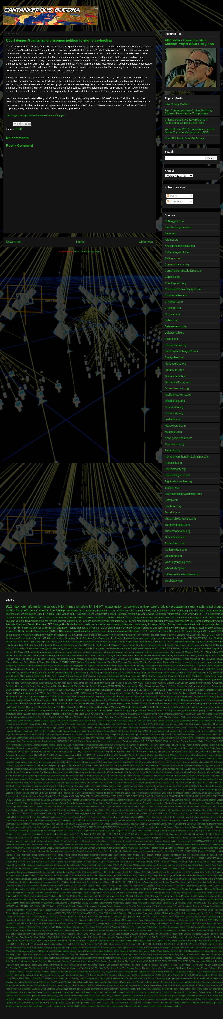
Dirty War (117, 820)
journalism (147, 620)
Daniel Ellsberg (36, 817)
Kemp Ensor (84, 879)
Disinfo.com (172, 338)
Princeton (192, 930)
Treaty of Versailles (203, 972)
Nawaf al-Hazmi (13, 910)
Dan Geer (214, 813)
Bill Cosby (179, 789)
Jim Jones (189, 868)
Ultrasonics (52, 978)
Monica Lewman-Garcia (63, 903)
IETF (184, 858)
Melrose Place (76, 896)
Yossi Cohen (11, 989)
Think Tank (187, 752)
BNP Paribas (208, 783)
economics (101, 613)
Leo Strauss (38, 738)
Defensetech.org (174, 332)
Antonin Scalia (47, 779)
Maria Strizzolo (103, 893)
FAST (93, 834)
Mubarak (158, 903)
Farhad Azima (170, 834)
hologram (163, 996)
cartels (56, 652)
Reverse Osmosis (107, 937)
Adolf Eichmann (132, 769)
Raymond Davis (21, 662)
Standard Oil (90, 958)
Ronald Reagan (193, 631)
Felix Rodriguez (171, 724)
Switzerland (11, 707)
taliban (178, 645)
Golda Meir (213, 848)
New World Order (122, 910)
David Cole (119, 817)
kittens (44, 999)
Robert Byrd (62, 941)
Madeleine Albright (180, 889)
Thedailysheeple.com (177, 524)
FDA (129, 689)
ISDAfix (216, 858)
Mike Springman (102, 899)
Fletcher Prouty (13, 658)
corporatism (204, 679)
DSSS (195, 813)
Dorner (40, 824)
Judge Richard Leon (176, 875)
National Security (179, 696)
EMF (192, 641)
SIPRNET (103, 748)
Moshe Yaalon (124, 903)
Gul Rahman (217, 728)
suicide (170, 645)
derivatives (91, 758)
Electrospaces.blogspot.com (181, 351)
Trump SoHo (21, 755)
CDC (97, 796)
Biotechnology (211, 789)
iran (113, 610)
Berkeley (90, 789)
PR (40, 923)
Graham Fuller (204, 728)
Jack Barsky (146, 865)
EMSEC (71, 689)
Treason (190, 972)
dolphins (165, 992)
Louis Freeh (62, 738)
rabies (98, 1003)
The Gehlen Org (150, 752)
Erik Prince (212, 831)
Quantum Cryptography (138, 745)
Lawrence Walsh (52, 886)
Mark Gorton (116, 893)
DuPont (190, 824)
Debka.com (171, 320)
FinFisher (183, 689)
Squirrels (80, 958)
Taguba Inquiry (198, 961)
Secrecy (176, 648)
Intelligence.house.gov (178, 394)
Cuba (37, 631)
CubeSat (113, 813)
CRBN (118, 686)
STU (200, 944)
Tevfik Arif (87, 752)
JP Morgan (99, 648)
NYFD (59, 906)
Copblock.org (172, 276)
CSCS (203, 796)
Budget (211, 793)
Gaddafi (48, 844)
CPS (171, 796)
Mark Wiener (138, 893)
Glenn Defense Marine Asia (119, 848)
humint (23, 682)
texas (75, 713)
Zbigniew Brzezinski (197, 755)
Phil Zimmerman (139, 927)
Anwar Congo (86, 779)
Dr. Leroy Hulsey (153, 824)
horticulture (192, 996)
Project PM (70, 934)
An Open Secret (111, 776)
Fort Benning (172, 838)
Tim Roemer (18, 972)
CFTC (119, 796)
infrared (208, 758)
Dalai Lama (204, 813)
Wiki (61, 617)
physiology (53, 1003)
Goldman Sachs (85, 613)
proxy (92, 762)
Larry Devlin (190, 882)
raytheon (27, 713)
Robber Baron (12, 941)
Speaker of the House (29, 958)
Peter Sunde (90, 927)
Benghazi (65, 789)
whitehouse (175, 652)
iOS (209, 996)
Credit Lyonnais (64, 813)
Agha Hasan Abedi (207, 769)
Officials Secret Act (20, 917)
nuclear (24, 762)
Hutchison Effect (161, 858)
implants (20, 999)
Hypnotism (173, 858)
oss (91, 682)
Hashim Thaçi (77, 855)
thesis (99, 1006)
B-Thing (186, 783)
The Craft (199, 965)
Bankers (112, 786)
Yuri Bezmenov (25, 989)
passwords (27, 1003)
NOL (17, 906)
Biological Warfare (72, 686)
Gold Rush (203, 848)
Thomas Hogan (194, 968)
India (31, 645)
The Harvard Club (37, 968)
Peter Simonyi (78, 927)
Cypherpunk (97, 669)
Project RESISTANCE (85, 934)
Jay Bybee (137, 693)
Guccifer (119, 851)
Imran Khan (68, 862)
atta (144, 679)
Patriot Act (162, 676)
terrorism (82, 606)
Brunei (204, 793)
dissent (100, 758)
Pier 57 (9, 930)
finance (70, 606)
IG (188, 858)
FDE (104, 834)
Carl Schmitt (141, 800)
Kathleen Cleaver (63, 879)
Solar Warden (168, 954)
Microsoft (79, 899)
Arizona (157, 779)
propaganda (179, 606)
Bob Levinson (51, 793)
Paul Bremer (97, 700)
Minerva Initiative (148, 899)
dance (70, 652)
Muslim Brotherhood (36, 676)
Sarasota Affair (136, 948)
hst (66, 665)
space (219, 627)
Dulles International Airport (17, 827)
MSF (151, 889)
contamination (57, 992)
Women (99, 985)
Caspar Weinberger (42, 803)
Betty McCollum (137, 789)
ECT (82, 827)
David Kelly (129, 817)
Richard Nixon (13, 703)
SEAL (41, 679)
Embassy (132, 724)
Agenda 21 (181, 769)
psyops (93, 627)
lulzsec (111, 631)
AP (116, 765)
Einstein (168, 669)
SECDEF (95, 748)
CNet (153, 796)
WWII (77, 631)
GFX (215, 841)
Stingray (116, 645)
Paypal (210, 923)
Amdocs (69, 776)
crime (192, 627)
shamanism (195, 1003)
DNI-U (176, 813)
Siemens (198, 951)
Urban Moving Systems (84, 707)
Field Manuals (195, 724)
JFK (124, 620)
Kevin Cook (150, 879)
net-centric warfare (160, 999)
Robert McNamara (117, 941)
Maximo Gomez (41, 896)
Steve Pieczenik (190, 958)
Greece (56, 693)
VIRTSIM (133, 978)
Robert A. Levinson (25, 748)
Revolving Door (122, 937)
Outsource (183, 920)
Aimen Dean (19, 772)
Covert (99, 721)
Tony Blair (113, 662)
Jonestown (76, 875)
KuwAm (183, 734)
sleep (208, 1003)
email (64, 710)
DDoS (155, 813)
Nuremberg (50, 913)
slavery (140, 665)
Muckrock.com (173, 431)
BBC (220, 652)
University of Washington (99, 978)
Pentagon (195, 617)
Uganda (66, 755)
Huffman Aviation (127, 858)
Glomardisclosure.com (178, 382)
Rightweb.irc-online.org (178, 481)
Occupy (92, 676)
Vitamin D (59, 982)
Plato (62, 930)
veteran (152, 1006)
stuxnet (10, 631)
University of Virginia (79, 978)
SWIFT (211, 944)
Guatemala (66, 693)
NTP (44, 906)
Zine (58, 989)
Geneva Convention (14, 848)
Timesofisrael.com (175, 537)
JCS (71, 658)
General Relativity (166, 844)
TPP (175, 961)
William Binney (167, 624)
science (44, 610)
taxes (107, 682)
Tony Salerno (117, 972)
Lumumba (34, 696)
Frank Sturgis (50, 728)
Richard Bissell (136, 937)
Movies (120, 696)
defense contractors (28, 710)
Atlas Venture (25, 783)
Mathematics (213, 893)
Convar (189, 810)
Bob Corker (39, 793)
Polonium (67, 745)
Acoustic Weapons (14, 769)
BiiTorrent (69, 717)
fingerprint (83, 996)
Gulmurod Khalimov (151, 851)
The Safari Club (87, 968)
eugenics (97, 652)
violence (194, 762)
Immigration (62, 658)
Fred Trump (40, 841)
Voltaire (80, 982)
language (52, 999)
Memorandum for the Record (96, 896)
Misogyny (161, 899)
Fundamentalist (184, 841)
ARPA (132, 765)
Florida (152, 631)
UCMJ (134, 975)
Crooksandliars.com (176, 295)
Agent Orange (192, 769)
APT (110, 714)
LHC (204, 672)
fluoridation (81, 710)
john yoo (15, 620)
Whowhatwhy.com (175, 568)
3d (126, 682)
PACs (191, 920)
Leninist (103, 886)
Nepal (41, 910)
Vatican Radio (199, 978)
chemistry (31, 758)
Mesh (178, 896)
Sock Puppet (122, 954)
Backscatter (26, 786)
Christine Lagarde (48, 721)
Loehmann (180, 886)
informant (201, 758)
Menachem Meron (117, 896)
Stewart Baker (203, 958)
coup (103, 631)
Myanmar (182, 903)
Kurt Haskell (99, 882)
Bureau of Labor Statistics (17, 796)
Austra (113, 783)
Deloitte (202, 721)
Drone (25, 648)
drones (218, 606)
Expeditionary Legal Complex (45, 834)
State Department (101, 638)
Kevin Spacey (175, 879)
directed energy (204, 627)
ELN (86, 827)
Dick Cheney (84, 620)
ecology (189, 992)
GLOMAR (10, 844)
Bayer (196, 786)
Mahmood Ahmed (196, 889)
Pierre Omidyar (19, 930)
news (69, 682)
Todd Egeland (70, 972)
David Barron (108, 817)
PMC (54, 700)
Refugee (43, 937)
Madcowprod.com (175, 425)
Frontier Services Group (158, 841)
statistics (57, 713)
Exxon (71, 834)
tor (99, 627)
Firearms (200, 669)
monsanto (100, 624)
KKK (148, 734)
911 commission (180, 617)
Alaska (117, 772)
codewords (22, 992)
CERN (111, 686)
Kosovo (214, 693)
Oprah (208, 741)
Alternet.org (171, 239)
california (172, 679)
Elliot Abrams (121, 724)
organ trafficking (35, 762)
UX (56, 755)
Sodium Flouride (135, 954)
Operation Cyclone (183, 917)
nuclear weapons (147, 710)
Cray (54, 813)
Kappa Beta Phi (39, 879)
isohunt (38, 999)
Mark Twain (127, 893)
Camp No (83, 800)
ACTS (84, 765)
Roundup (54, 944)
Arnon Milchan (179, 779)
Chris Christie (36, 807)
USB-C (9, 978)
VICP (126, 978)
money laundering (78, 627)
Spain (16, 958)
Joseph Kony (103, 734)
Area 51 (9, 717)
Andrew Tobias (180, 776)
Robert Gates (74, 941)
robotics (53, 620)
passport (17, 1003)
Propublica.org (173, 462)
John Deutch (109, 872)
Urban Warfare (116, 978)
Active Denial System (32, 769)
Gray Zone (77, 851)
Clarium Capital (139, 807)
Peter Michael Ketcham (61, 927)
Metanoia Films (188, 896)
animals (22, 758)
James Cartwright (183, 865)
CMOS (141, 796)
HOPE (76, 693)
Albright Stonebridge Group (133, 772)
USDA (15, 978)
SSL (76, 703)
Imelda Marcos (47, 862)
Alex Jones (207, 665)
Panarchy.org (172, 450)
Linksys (150, 886)
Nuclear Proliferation (35, 913)
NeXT (23, 910)
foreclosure (117, 996)
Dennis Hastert (13, 689)
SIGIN (144, 944)
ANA (105, 714)
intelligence (103, 610)
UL (41, 755)
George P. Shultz (31, 848)
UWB (37, 978)
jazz (214, 758)
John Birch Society (56, 872)
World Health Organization (125, 985)
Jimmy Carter (211, 868)
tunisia (184, 762)
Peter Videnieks (113, 927)
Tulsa (66, 975)
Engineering (110, 831)
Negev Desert (32, 910)
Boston (58, 669)
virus (201, 762)
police (33, 610)
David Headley (180, 721)
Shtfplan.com (172, 487)
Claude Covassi (154, 807)
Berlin (51, 717)
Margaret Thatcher (104, 738)
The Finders (137, 752)
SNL (150, 944)
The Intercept (164, 752)
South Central (199, 954)
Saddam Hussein (86, 703)
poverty (68, 1003)
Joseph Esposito (114, 875)
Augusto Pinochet (34, 669)
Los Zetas (20, 889)
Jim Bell (180, 868)
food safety (106, 996)
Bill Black (159, 789)
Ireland (127, 693)
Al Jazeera (55, 772)
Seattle (15, 951)
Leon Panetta (112, 648)
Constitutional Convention (136, 810)
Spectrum (58, 958)
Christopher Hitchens (90, 807)
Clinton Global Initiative (171, 807)
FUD (139, 689)
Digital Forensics (143, 627)
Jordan (79, 734)
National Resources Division (197, 906)
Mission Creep (172, 899)
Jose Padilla (87, 875)
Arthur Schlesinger (194, 779)
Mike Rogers (211, 738)
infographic (78, 665)
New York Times (20, 641)
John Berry (43, 872)
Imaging (37, 862)
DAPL (107, 669)
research (122, 1003)
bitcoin (207, 707)
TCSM (164, 961)
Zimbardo (51, 989)
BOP (217, 783)
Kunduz (90, 882)
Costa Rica (33, 813)
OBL (143, 741)
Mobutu (183, 899)
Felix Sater (184, 724)
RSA (85, 645)
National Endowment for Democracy (152, 696)
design (150, 992)
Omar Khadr (82, 917)
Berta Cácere (123, 789)
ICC (34, 731)
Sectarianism (25, 951)
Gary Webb (40, 693)
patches (46, 762)
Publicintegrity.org (175, 469)
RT (169, 934)
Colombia (86, 669)
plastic (61, 1003)
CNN (72, 669)
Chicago (111, 655)
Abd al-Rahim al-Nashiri (181, 765)
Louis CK (30, 889)
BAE (74, 634)
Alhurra (9, 776)
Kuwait (191, 734)
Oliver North (30, 700)
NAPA (189, 903)
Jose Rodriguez (134, 658)
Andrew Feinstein (165, 776)
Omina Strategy (95, 917)
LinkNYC (142, 886)
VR (95, 755)
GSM (35, 844)
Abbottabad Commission (159, 765)
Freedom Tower (116, 841)
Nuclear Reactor (74, 676)
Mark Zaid (149, 893)
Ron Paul (16, 944)
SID (139, 944)
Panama (152, 676)
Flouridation (106, 838)
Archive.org (129, 779)
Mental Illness (64, 696)
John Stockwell (180, 693)
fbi (90, 606)
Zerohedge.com (174, 580)
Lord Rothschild (200, 886)
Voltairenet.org (173, 555)
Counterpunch (45, 813)
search (167, 1003)
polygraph (85, 762)
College (32, 810)
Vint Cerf (51, 982)
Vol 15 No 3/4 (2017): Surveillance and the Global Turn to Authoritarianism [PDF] (189, 131)
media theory (69, 999)
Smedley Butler (202, 748)
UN (156, 975)
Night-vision (191, 910)
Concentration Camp (115, 810)
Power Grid (104, 930)
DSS (149, 721)
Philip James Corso (176, 927)
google (136, 617)
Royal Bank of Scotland (68, 944)
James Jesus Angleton (122, 672)
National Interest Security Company (129, 906)
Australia (10, 624)
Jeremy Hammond (140, 868)
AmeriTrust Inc (79, 776)
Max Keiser (29, 896)
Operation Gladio (73, 638)
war (143, 613)
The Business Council (168, 965)
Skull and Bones (162, 703)
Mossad (68, 631)
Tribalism (10, 975)
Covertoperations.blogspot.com (183, 289)
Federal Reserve (117, 613)
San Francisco (61, 679)
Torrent (134, 972)
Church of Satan (168, 686)
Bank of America (29, 717)
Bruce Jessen (152, 717)
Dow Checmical (93, 824)
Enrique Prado (130, 831)
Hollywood (103, 634)
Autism (119, 783)
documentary (13, 613)
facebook (56, 665)
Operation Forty (200, 917)
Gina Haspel (101, 848)
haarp (153, 638)
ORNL (95, 913)
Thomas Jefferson (209, 968)
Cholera (26, 807)
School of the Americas (161, 948)
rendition (158, 620)
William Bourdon (27, 985)
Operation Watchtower (37, 920)
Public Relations (154, 700)
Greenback (87, 851)
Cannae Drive (94, 800)
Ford (114, 838)
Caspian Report (59, 803)
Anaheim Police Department (130, 776)
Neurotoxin (98, 910)
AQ (26, 610)
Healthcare (95, 855)
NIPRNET (10, 906)
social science (20, 1006)
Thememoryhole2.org (177, 531)
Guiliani (67, 648)
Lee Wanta (82, 886)
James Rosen (25, 868)
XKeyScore (161, 707)
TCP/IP (158, 961)
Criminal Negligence (80, 813)
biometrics (86, 631)
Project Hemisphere (38, 934)
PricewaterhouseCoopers (148, 930)
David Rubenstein (142, 817)
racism (131, 652)
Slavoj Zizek (95, 954)
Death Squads (185, 817)
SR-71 (176, 944)
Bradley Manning (98, 686)
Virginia (100, 755)
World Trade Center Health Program (154, 985)
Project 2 (212, 930)
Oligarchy (43, 917)
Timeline (44, 972)
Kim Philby (175, 734)
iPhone (181, 758)
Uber (60, 755)
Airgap (47, 772)
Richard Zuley (207, 937)
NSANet (37, 906)
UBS (120, 679)
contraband (69, 992)
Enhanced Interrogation (40, 648)
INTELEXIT (41, 731)
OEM (64, 913)
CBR (88, 796)
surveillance (131, 606)
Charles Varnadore (173, 803)
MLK (74, 738)
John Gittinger (135, 872)
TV (190, 961)
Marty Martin (187, 893)
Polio (96, 930)
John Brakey (71, 872)
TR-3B (181, 961)
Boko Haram (63, 793)
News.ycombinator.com (178, 438)
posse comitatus (215, 710)
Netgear (48, 910)
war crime (134, 624)
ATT (203, 652)
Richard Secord (193, 937)
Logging (189, 886)
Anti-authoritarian (13, 779)
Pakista (45, 923)
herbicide (140, 758)
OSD (106, 913)
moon (125, 999)
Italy (36, 645)
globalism (132, 758)
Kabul (17, 879)
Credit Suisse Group (124, 721)
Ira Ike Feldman (71, 865)
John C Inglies (83, 872)
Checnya (200, 803)
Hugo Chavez (117, 693)
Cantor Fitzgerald (108, 800)
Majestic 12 (210, 889)
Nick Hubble (157, 910)
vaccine (120, 682)
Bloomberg (49, 669)
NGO (60, 741)
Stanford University (112, 958)
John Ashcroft (31, 872)
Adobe (121, 769)
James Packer (12, 868)
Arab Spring (218, 714)
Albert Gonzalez (165, 714)
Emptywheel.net (174, 357)
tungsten (119, 1006)
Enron (140, 831)
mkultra (25, 620)
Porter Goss (185, 676)
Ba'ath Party (14, 786)
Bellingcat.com (173, 258)
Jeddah (104, 868)
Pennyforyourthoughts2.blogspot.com (187, 456)
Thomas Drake (131, 638)
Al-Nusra (84, 772)
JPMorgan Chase (109, 731)
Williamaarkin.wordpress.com (182, 574)
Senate (91, 645)
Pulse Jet (111, 934)
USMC (27, 652)
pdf (46, 620)
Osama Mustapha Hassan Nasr (129, 920)
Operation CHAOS (149, 917)
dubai (172, 992)
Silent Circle (32, 954)
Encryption (141, 724)
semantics (174, 1003)
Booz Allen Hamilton (95, 655)
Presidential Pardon (127, 930)
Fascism (93, 634)
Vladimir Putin (70, 982)
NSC (70, 741)
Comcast (75, 810)
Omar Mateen (44, 700)
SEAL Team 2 (115, 944)
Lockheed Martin (214, 624)
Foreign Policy (123, 838)
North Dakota (134, 741)
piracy (170, 634)
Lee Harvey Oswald (68, 886)
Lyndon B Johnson (61, 889)
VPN (145, 978)
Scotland (189, 948)
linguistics (10, 762)
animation (36, 652)
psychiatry (99, 682)
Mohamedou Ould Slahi (16, 741)
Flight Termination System (89, 838)
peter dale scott (158, 645)
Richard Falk (149, 937)
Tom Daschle (82, 972)
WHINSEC (108, 755)
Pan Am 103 (72, 923)
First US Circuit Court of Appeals (54, 838)
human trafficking (178, 610)
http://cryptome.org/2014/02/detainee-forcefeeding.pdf (35, 115)
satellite (149, 652)
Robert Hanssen (87, 941)
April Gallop (207, 714)
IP (48, 731)
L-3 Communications (203, 734)
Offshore (34, 917)
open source (163, 710)
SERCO (156, 648)
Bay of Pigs (43, 717)
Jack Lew (157, 865)
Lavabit (9, 738)
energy (71, 710)
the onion (163, 762)
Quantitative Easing (96, 745)
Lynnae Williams (91, 889)
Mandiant (57, 893)
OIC (74, 913)
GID (208, 669)
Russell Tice (54, 703)
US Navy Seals (65, 707)
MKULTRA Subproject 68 (127, 889)
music (144, 617)
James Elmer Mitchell (99, 672)
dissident (157, 992)
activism (72, 989)
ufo (160, 665)
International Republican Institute (38, 865)
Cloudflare (73, 721)
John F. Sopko (121, 872)
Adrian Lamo (161, 769)
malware (119, 631)
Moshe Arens (112, 903)
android (9, 758)
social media (139, 641)
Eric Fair (190, 831)
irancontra (181, 624)
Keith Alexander (202, 693)
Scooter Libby (178, 948)
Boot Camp (82, 793)
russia (205, 617)
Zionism (64, 989)
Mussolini (167, 903)
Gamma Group (63, 728)
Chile (141, 686)
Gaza (49, 693)
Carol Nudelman (209, 800)
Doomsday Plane (28, 824)
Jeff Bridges (113, 868)
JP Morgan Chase (83, 658)
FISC (154, 724)
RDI (156, 934)
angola (16, 758)
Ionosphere (75, 731)
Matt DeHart (18, 896)
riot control (132, 1003)
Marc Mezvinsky (74, 893)
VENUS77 (79, 755)
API (119, 765)
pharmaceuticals (190, 710)
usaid (81, 713)
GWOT (41, 844)
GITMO (19, 129)
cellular (96, 631)
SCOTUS (64, 662)
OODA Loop (167, 741)
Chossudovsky (152, 686)
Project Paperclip (79, 745)
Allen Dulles (212, 652)
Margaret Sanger (89, 893)
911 (9, 606)
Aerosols (171, 769)
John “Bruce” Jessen (115, 658)
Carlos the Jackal (154, 800)
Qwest (151, 934)
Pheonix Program (32, 745)
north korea (78, 682)
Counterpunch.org (175, 283)
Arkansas (17, 717)
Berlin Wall (59, 717)
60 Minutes (187, 652)
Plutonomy (69, 930)
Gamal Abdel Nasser (62, 844)
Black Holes (99, 717)
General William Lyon (202, 844)
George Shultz (45, 848)
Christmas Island (72, 807)
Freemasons (209, 689)
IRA (206, 858)
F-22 (77, 834)
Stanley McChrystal (130, 958)
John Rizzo (98, 658)
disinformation (88, 641)
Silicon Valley (44, 954)
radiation (128, 665)
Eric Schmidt (200, 831)
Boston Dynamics (95, 793)
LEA (26, 696)
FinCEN (211, 834)
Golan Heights (191, 848)
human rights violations (167, 758)
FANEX (87, 834)
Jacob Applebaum (64, 672)
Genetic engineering (130, 728)
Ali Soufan (29, 776)
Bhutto (49, 686)
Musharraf (53, 741)
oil (149, 645)
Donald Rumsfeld (37, 624)
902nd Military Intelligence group (48, 765)
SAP (97, 944)
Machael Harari (164, 889)
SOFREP (161, 944)
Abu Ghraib (195, 665)
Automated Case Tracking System (138, 783)
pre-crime (76, 1003)
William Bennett (12, 985)
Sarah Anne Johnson (120, 948)
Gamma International (80, 844)
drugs (211, 613)
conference (45, 992)
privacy (165, 606)
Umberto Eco (63, 978)
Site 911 (63, 954)
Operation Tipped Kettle (16, 920)
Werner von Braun (144, 982)
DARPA (81, 617)
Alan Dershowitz (150, 714)
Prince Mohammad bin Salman (173, 930)
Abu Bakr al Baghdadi (203, 765)
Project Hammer (21, 934)
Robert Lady (52, 748)
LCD (118, 882)
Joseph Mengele (117, 734)
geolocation (127, 996)
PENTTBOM (213, 920)
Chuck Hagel (105, 807)
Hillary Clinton (124, 617)
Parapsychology (18, 745)
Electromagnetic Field (105, 724)
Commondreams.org (177, 264)
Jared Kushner (84, 868)
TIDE (170, 961)
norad (120, 665)
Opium (9, 662)
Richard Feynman (164, 937)
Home (80, 241)
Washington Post (128, 982)
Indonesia (96, 862)
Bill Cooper (79, 717)
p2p (215, 999)
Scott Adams (212, 948)
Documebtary (154, 820)
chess (205, 989)
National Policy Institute (156, 906)
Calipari (47, 800)
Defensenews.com (176, 326)
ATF (174, 665)
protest (124, 624)
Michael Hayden (181, 658)
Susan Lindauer (87, 961)
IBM (26, 645)
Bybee (65, 796)
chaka (199, 989)
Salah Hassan (44, 948)
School (147, 948)
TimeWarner (34, 972)
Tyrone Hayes (34, 755)
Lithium (157, 886)
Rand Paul (24, 937)
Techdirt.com (172, 512)
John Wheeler (56, 734)
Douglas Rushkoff (63, 824)
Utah (99, 707)
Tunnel (82, 975)
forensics (123, 758)
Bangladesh (60, 786)
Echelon (138, 827)
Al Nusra (64, 772)
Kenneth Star (128, 879)
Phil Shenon (125, 927)
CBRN (147, 610)
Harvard (105, 693)
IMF (87, 648)
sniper (214, 1003)
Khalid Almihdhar (199, 879)
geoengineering (100, 620)
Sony (177, 954)
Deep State (82, 634)
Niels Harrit (168, 910)
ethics (43, 996)
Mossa (134, 903)
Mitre (22, 676)
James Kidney (198, 865)
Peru (48, 927)
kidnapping (32, 682)
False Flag (58, 648)
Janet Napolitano (59, 868)
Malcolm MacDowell (35, 893)
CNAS (147, 796)
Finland (36, 838)
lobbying (49, 682)
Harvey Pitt (51, 855)
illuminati (102, 710)
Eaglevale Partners (125, 827)
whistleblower (28, 613)
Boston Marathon (67, 620)
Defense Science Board (22, 820)
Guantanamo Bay (14, 645)
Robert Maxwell (101, 941)
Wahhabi (126, 707)
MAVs (101, 889)
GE (210, 841)
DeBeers (160, 817)
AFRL (90, 765)
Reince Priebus (185, 745)
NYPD (16, 627)
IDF (48, 658)
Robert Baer (35, 941)
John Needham (192, 872)
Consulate (153, 810)
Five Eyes (218, 724)
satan (105, 762)
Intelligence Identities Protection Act (175, 862)
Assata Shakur (12, 783)
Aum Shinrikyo (96, 783)
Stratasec (101, 662)
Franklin (211, 838)
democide (142, 992)
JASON (50, 672)
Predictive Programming (204, 676)
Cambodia (55, 800)
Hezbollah (176, 855)
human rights (151, 758)
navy (150, 999)
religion (129, 641)
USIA (45, 755)
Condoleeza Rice (123, 655)
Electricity (31, 831)
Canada (29, 631)
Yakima (185, 985)
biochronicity (167, 989)
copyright (132, 634)
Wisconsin (82, 985)
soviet (29, 1006)
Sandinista (105, 948)
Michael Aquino (79, 696)
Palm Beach (61, 923)
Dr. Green (141, 824)
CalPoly (39, 800)
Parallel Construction (88, 923)
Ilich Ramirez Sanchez (23, 862)
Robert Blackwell (49, 941)
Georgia (56, 848)
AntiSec (24, 779)
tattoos (81, 1006)
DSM (190, 813)
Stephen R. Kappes (173, 958)
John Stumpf (43, 734)
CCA (93, 796)
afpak (74, 610)
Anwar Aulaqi (73, 779)
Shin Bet (183, 951)
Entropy (147, 831)
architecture (185, 707)
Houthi (104, 858)
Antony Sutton (60, 779)
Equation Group (159, 831)
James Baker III (80, 672)
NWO (75, 741)
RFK (128, 648)
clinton (219, 617)
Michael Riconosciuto (195, 738)
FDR (109, 834)
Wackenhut (116, 707)
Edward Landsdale (77, 724)
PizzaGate (173, 676)
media (163, 634)
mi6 (104, 652)
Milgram (123, 899)
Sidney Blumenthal (86, 662)
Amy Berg (196, 714)
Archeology (118, 779)
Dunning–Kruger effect (55, 827)
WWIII (91, 982)
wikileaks (100, 617)
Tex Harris (135, 965)
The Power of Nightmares (68, 968)
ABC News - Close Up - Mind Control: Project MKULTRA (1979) (189, 42)
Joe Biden (181, 672)
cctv (194, 989)
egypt (146, 638)
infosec (27, 999)
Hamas (34, 855)
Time (26, 972)
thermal (171, 762)
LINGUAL (136, 882)
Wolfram (91, 985)
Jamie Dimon (37, 868)
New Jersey (109, 910)
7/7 (69, 634)
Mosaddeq (93, 903)
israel (209, 606)
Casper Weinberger (182, 717)
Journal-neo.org (174, 407)
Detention (127, 627)
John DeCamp (97, 872)
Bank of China (102, 786)
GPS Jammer (21, 844)
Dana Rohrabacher (20, 817)
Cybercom (122, 813)
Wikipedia (136, 707)
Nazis (212, 617)
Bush (21, 631)
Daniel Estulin (49, 817)
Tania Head (19, 965)
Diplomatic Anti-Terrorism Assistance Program (91, 820)
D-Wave (143, 813)
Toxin (153, 972)
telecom (155, 762)
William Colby (149, 707)
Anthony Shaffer (166, 682)
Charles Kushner (156, 803)
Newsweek (146, 910)
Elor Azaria (69, 831)
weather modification (56, 634)
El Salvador (91, 724)
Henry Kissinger (149, 624)
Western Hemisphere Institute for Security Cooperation (189, 982)
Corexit (205, 810)
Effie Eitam (10, 831)
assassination (113, 606)
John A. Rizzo (165, 693)
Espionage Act (97, 689)
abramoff (211, 755)
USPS (51, 755)
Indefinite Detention (82, 862)
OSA (101, 913)
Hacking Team (94, 693)
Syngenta (113, 961)
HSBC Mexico (198, 851)
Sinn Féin (54, 954)
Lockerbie (171, 886)
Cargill (132, 800)
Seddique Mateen (61, 951)
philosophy (37, 1003)
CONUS (164, 796)
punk (93, 1003)
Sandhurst (95, 948)
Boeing (85, 686)
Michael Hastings (55, 638)
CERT (113, 796)
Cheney (21, 721)
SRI (110, 748)
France (40, 728)
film (63, 665)
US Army (125, 645)
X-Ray (185, 755)
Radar (174, 934)
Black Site (20, 793)
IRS (92, 648)
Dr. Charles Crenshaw (110, 824)
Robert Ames (24, 941)
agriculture (135, 645)
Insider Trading (63, 731)
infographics (190, 758)
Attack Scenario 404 (81, 783)
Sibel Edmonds (103, 645)
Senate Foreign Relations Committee (86, 951)
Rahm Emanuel (184, 934)
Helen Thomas (119, 855)
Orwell (96, 920)
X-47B (178, 985)
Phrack (204, 927)
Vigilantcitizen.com (176, 549)
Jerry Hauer (154, 868)
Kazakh (75, 879)
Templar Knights (90, 965)
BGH (195, 783)
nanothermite (141, 999)
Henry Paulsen (146, 855)
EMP (91, 827)
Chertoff (28, 721)
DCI (135, 721)
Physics (168, 620)
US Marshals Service (207, 975)
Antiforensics (34, 779)
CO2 (158, 796)
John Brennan (170, 631)
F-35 (124, 689)
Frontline (173, 841)
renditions (113, 1003)
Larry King (201, 882)
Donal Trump (27, 689)
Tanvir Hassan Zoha (33, 965)
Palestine (87, 638)
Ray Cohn (34, 937)
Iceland (53, 731)
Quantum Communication (116, 745)
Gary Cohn (109, 844)
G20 (194, 841)
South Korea (211, 954)
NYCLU (53, 906)
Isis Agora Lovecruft (87, 865)
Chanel (146, 803)
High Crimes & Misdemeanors (195, 855)
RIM (166, 934)
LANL (107, 882)
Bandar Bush (115, 627)
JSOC (120, 731)
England (120, 831)
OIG (147, 741)
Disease (139, 820)
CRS (197, 796)
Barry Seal (199, 645)
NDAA (9, 641)
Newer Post (13, 241)
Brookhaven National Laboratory (187, 793)
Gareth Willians (97, 844)
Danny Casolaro (14, 648)
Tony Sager (106, 972)
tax (86, 1006)
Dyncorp (62, 689)
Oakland (112, 913)
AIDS (96, 765)
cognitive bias (34, 992)
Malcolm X (90, 738)
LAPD (20, 696)
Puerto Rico (101, 934)
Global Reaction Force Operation (158, 848)
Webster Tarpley (147, 662)
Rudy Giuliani (75, 748)
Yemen (112, 634)
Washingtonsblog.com (178, 562)
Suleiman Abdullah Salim (50, 961)
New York (77, 645)
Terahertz (114, 965)
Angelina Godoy (207, 776)
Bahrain (35, 786)
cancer (181, 679)
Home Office (68, 858)
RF (151, 745)
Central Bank (104, 803)
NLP (127, 696)
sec (134, 665)
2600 (21, 765)
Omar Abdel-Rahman (66, 917)
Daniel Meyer (61, 817)
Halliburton (25, 855)
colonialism (56, 758)
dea (8, 620)
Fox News (27, 658)
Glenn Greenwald (165, 728)
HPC (189, 851)
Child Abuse (62, 613)
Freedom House (101, 841)
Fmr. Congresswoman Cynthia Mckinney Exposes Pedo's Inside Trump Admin (188, 112)
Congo (93, 721)
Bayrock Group (210, 682)
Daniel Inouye (158, 721)
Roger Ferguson (199, 941)
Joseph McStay (145, 875)
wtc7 (168, 617)
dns (49, 665)
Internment (58, 865)
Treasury (122, 662)
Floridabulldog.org (175, 363)
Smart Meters (177, 703)
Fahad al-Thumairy (139, 834)
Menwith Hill (131, 896)
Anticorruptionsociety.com (180, 245)
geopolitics (38, 634)
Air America (31, 772)
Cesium (138, 803)
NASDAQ (197, 903)
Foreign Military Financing (25, 728)
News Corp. (136, 910)
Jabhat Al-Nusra (133, 865)
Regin (50, 937)
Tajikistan (210, 961)
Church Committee (175, 641)
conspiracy (11, 665)
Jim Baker (172, 868)
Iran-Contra (52, 617)
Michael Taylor (43, 899)
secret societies (115, 762)
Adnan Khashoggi (110, 769)
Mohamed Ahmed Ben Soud (199, 899)
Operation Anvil (133, 917)
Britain (66, 669)
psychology (134, 613)
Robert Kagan (40, 748)
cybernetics (81, 758)
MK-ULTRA (57, 631)
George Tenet (39, 658)
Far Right (159, 834)
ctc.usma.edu (172, 314)
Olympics (52, 917)
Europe (18, 834)
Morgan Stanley (81, 903)
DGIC (160, 813)
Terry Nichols (124, 965)
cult (114, 992)
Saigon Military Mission (16, 948)
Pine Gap (31, 930)
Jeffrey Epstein (33, 638)
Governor (33, 851)
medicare (79, 999)
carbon (188, 989)
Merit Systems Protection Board (161, 896)
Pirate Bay (40, 930)
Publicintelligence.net (177, 475)
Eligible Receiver (43, 831)
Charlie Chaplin (189, 803)
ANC (112, 765)
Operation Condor (166, 917)
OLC (85, 676)
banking (90, 617)
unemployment (136, 1006)
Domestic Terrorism (189, 820)
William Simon (71, 985)
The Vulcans (175, 752)
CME (135, 796)
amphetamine (97, 989)
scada (41, 713)
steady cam (44, 1006)
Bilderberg (50, 655)
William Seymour (56, 985)
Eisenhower (21, 831)
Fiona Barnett (208, 724)
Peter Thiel (101, 927)
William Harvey (42, 985)
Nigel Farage (179, 910)
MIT (49, 696)
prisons (121, 641)
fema (98, 641)
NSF (131, 696)
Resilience (94, 937)
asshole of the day (195, 662)
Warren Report (153, 755)
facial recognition (110, 758)
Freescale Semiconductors (135, 841)
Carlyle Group (158, 641)
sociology (139, 762)
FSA (128, 834)
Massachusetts (200, 893)
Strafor (55, 752)
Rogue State (212, 941)
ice (70, 665)
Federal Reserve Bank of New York (159, 689)
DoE (145, 820)
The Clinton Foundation (120, 752)
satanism (139, 652)
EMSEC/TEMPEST (150, 669)
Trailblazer (168, 972)
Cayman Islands (199, 717)
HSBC (83, 693)
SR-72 (182, 944)
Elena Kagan (204, 655)
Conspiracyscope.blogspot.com (183, 270)
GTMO (210, 634)
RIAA (161, 934)
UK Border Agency (146, 975)
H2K (177, 851)
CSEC (209, 796)
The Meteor (51, 968)
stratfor (155, 665)
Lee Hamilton (156, 658)
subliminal (67, 713)
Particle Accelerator (140, 923)
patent (53, 762)
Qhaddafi (125, 934)
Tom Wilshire (94, 972)
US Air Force (135, 620)
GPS (212, 669)
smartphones (128, 762)
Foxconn (192, 838)
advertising (122, 634)
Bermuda (99, 789)
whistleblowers (133, 631)
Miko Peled (115, 899)
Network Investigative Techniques (67, 910)
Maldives (48, 893)
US (159, 975)
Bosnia (142, 717)
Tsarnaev (52, 707)
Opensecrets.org (174, 444)
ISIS (53, 658)
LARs (113, 882)
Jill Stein (163, 868)
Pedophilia (26, 627)
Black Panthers (63, 655)
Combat (66, 810)
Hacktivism (10, 855)
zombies (177, 1006)
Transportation (180, 972)
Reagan (135, 648)
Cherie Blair (210, 803)
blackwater (47, 652)
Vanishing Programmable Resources (176, 978)
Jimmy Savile (168, 672)
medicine (89, 624)
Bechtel (9, 789)
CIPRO (129, 796)
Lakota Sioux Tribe (171, 882)
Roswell (45, 944)
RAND (17, 679)
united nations (196, 624)
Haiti (18, 855)
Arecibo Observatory (144, 779)
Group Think (109, 851)
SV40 (204, 944)
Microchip (70, 899)
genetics (155, 634)
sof (174, 634)
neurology (112, 665)
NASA (9, 627)
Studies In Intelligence (21, 961)
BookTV (72, 793)
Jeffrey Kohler (126, 868)
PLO (36, 923)
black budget (158, 679)
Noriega (19, 700)
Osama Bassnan (107, 920)
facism (67, 996)
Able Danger (183, 665)
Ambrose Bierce (58, 776)
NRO (31, 906)
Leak (31, 738)
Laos (182, 882)
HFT (181, 851)
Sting (213, 958)
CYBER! (9, 800)
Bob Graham (78, 655)
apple (45, 627)
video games (162, 1006)
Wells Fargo (163, 662)
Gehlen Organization (124, 844)
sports (148, 665)
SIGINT (98, 606)
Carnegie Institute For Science (188, 800)
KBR (8, 879)
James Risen (140, 672)
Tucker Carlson (57, 975)
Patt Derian (164, 923)
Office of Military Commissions (141, 913)
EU (161, 669)
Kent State (139, 879)
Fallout (151, 834)
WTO (86, 982)
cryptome (26, 634)
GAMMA (200, 841)
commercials (191, 679)
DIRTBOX (168, 813)
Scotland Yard (200, 948)
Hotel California (81, 858)
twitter (126, 1006)
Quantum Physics (171, 700)
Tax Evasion (117, 638)
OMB (152, 741)
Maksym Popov (19, 893)
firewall (92, 996)
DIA (141, 655)
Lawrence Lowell (37, 886)
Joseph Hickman (90, 734)
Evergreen (26, 834)
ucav (113, 682)
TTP (186, 961)
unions (146, 1006)
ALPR (101, 765)
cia (23, 606)
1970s (87, 714)
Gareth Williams (26, 693)
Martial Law (135, 738)
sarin (161, 1003)
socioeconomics (161, 652)
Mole (17, 903)
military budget (130, 710)
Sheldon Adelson (170, 951)
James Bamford (168, 865)
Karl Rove (50, 879)
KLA (12, 879)
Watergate (164, 755)
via (189, 762)
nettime (172, 999)
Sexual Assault (116, 703)
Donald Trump (37, 617)
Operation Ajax (119, 917)
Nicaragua (211, 696)
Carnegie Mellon (130, 686)
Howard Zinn (113, 858)
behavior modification (176, 627)
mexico (168, 638)
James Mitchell (144, 731)
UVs (33, 978)
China (184, 613)
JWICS (123, 865)
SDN (106, 944)
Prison (46, 641)
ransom (105, 1003)
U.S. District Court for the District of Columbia (106, 975)
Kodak (72, 882)
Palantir (52, 923)
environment (144, 634)
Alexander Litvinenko (173, 772)
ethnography (52, 996)
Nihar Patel (202, 910)
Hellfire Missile (132, 855)
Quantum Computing (139, 934)
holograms (172, 996)
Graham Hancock (64, 851)
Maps (64, 893)
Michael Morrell (179, 738)
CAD (77, 796)
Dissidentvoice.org (175, 345)
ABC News (95, 714)
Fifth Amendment (199, 834)
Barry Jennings (166, 786)
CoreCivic (197, 810)
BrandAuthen (150, 793)
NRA (26, 906)
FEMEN (115, 834)
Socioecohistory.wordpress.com (183, 493)
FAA (82, 834)
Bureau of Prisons (37, 796)
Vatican (106, 707)
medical (160, 638)
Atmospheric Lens (39, 783)
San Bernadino (84, 948)
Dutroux (69, 827)
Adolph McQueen (147, 769)
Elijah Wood (57, 831)
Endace (77, 831)
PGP (8, 745)
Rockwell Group (184, 941)
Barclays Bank (152, 786)
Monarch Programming (42, 903)
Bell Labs (25, 789)
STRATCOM (191, 944)
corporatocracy (68, 758)
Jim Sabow (199, 868)
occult (204, 999)
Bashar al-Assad (14, 655)
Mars (127, 738)
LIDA (123, 882)
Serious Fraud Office (129, 951)
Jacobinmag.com (175, 400)
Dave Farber (96, 817)
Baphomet (121, 786)
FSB (134, 689)
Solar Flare (157, 954)
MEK (107, 889)
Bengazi (56, 789)
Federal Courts (184, 834)
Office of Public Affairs (165, 913)
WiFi (134, 679)
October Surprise (180, 741)
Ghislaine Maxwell (148, 728)
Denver (41, 820)
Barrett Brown (196, 682)
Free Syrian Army (85, 841)
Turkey (53, 641)
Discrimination (128, 820)
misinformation (115, 999)
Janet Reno (73, 868)
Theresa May (169, 968)
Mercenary (142, 896)
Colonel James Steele (46, 810)
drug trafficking (87, 610)
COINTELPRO (200, 638)
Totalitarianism (144, 972)
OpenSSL (107, 917)
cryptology (108, 992)
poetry (202, 710)
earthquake (180, 992)
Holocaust (44, 858)
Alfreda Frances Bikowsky (195, 772)
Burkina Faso (52, 796)
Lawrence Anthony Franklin (17, 886)
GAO (206, 841)
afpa (79, 989)
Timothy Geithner (55, 972)
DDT (150, 813)
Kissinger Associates (47, 882)
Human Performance (144, 858)
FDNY (149, 724)
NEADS (214, 903)
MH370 (42, 696)
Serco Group (102, 703)
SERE (73, 662)
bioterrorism (197, 707)
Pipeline (44, 745)
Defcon (195, 721)
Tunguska (74, 975)
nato (108, 624)
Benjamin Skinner (78, 789)
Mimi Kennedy (134, 899)
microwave (101, 665)
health (144, 645)
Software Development (196, 703)
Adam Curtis (73, 769)
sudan (62, 1006)
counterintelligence (82, 992)
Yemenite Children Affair (199, 985)
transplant (111, 1006)
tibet (104, 1006)
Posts (172, 195)
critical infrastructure (37, 665)
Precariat (114, 930)
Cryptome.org (173, 307)
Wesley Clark (159, 982)
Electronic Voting (188, 655)
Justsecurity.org (174, 413)
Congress (21, 624)
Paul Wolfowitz (111, 700)
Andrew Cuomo (150, 776)
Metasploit (199, 896)
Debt (189, 721)
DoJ (155, 627)
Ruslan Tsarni (41, 703)
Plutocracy (125, 700)
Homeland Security (14, 731)
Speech (66, 958)
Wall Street (217, 631)
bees (148, 679)
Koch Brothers (63, 882)
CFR (189, 638)
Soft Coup (147, 954)
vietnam (181, 634)
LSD (181, 631)
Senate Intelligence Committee (196, 648)
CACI (160, 717)
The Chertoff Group (100, 752)
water (170, 1006)
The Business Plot (186, 965)
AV (147, 765)
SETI (128, 944)
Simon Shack (189, 748)
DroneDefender (167, 824)
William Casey (176, 755)
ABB (79, 765)
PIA (22, 923)
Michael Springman (28, 899)
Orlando (215, 741)
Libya (202, 610)
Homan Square (56, 858)
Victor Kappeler (26, 982)
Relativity (58, 937)
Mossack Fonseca (146, 903)
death (128, 992)
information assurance (42, 606)
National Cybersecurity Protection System (95, 906)
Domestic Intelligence (170, 820)
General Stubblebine (184, 844)
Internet (42, 672)
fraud (19, 610)
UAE (129, 975)
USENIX (22, 978)
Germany (45, 631)
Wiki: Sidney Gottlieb (177, 104)
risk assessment (145, 1003)
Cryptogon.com (174, 301)
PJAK (27, 923)
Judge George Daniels (135, 734)
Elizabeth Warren (180, 669)
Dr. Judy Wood (19, 724)
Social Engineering (92, 679)
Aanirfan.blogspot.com (178, 227)
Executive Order (113, 689)
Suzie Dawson (101, 961)
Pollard (59, 745)
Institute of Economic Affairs (122, 862)
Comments (175, 201)
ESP (115, 827)
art (126, 610)
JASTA (116, 865)
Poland (52, 745)
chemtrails (179, 620)
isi (214, 627)
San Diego (139, 748)
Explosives (63, 834)
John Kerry (201, 731)
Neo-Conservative (197, 696)
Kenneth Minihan (114, 879)
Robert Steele (157, 941)
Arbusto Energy (106, 779)
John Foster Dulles (187, 731)
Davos (153, 817)
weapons (167, 665)
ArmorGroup (166, 779)
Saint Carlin (32, 948)
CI (124, 796)
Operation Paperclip (130, 676)
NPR (21, 906)
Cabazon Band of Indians (25, 800)
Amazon (46, 776)
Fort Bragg (183, 838)
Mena (122, 648)
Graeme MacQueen (47, 851)
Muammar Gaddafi (62, 645)
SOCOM (49, 679)
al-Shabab (85, 989)
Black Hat (88, 717)
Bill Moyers (199, 789)
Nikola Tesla (213, 910)
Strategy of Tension (67, 752)
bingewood (156, 989)
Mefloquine (54, 896)
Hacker (220, 851)
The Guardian (12, 968)
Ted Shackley (40, 707)
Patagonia (154, 923)
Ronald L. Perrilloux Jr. (31, 944)
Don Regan (204, 820)
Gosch (26, 851)
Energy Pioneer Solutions (93, 831)
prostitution (11, 713)
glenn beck (138, 996)
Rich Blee (200, 700)
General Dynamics (150, 844)
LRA (215, 734)
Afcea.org (170, 233)
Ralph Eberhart (12, 937)
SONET (169, 944)
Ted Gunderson (109, 679)
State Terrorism (31, 752)
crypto (214, 679)
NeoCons (210, 658)
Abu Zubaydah (193, 634)
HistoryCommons (19, 858)
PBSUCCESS (201, 920)
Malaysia (168, 658)
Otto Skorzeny (172, 920)
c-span (181, 989)
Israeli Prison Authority (91, 731)
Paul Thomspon (199, 923)
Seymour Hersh (175, 748)
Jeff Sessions (172, 731)
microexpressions (101, 999)
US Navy (18, 652)
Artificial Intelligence (15, 669)
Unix (72, 755)
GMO (160, 631)
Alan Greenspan (96, 772)
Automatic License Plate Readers (167, 783)
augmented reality (128, 989)
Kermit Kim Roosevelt (160, 734)
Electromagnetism (171, 655)
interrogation (61, 627)
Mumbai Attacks (41, 741)
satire (35, 713)
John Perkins (11, 875)
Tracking (159, 972)
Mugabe (30, 741)
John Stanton (23, 875)
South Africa (18, 752)
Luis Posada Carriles (43, 889)
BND (177, 682)
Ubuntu (43, 978)
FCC (99, 834)
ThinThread (181, 968)
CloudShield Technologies (199, 807)
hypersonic (202, 996)
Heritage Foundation (163, 855)
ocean (210, 999)
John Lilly (181, 872)
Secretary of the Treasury (156, 748)
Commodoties (86, 810)
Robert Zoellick (170, 941)
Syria (155, 610)
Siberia (190, 951)
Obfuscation (122, 913)
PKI (31, 923)
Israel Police (106, 865)
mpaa (17, 762)
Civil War (128, 807)
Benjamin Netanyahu (33, 655)
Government (192, 728)
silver (203, 1003)
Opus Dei (74, 920)
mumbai (131, 999)
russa (155, 1003)
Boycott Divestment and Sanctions (118, 793)
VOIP (140, 978)
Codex (215, 807)
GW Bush (111, 617)
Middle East (110, 696)
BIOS (200, 783)
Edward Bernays (61, 724)
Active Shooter (48, 769)
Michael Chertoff (164, 738)
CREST (176, 796)
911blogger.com (174, 221)
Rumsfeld (86, 748)
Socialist (112, 954)
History (9, 858)
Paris (129, 923)
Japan (161, 627)
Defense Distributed (200, 817)
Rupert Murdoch (87, 944)
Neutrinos (111, 741)
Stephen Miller (45, 752)
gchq (51, 627)
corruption (159, 617)
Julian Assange (194, 672)
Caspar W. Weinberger (23, 803)
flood (98, 996)
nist (125, 652)
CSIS (215, 796)
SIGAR (64, 703)
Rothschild (63, 748)
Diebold (9, 724)
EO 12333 (98, 827)
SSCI (169, 648)
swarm (69, 1006)
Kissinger (33, 882)
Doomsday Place (13, 824)
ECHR (76, 827)
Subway (34, 961)
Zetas (43, 989)
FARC (193, 669)
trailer (178, 762)
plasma (77, 762)
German (91, 848)
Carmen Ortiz (168, 800)
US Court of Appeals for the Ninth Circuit (180, 975)
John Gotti (146, 872)
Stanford (100, 958)
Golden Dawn (179, 728)
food (8, 682)
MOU (141, 889)
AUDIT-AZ (140, 765)
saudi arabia (196, 606)
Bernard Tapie (110, 789)
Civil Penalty (117, 807)
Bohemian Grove (112, 717)
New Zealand (58, 676)
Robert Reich (145, 941)
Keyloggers (186, 879)
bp (166, 679)
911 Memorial (70, 765)
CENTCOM (105, 796)
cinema (16, 634)
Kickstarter (23, 882)
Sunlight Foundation (71, 961)
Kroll (84, 882)
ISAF (210, 858)
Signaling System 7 (14, 954)
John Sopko (31, 734)
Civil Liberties (62, 721)
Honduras (27, 731)
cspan (63, 652)
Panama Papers (82, 700)
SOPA (163, 648)
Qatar (118, 934)
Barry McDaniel (180, 786)
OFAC (69, 913)
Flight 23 (73, 838)
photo (45, 1003)
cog (141, 638)
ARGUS (125, 765)
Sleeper (104, 954)
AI (102, 714)
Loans (163, 886)
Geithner (137, 844)
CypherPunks (133, 813)
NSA (61, 606)
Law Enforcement (20, 738)
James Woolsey (159, 731)
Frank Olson (202, 838)
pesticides (176, 710)
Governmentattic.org (177, 388)
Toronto (127, 972)
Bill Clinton (195, 620)
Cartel (171, 717)
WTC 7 (206, 631)
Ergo (168, 831)
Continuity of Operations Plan (172, 810)
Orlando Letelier (86, 920)
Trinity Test (38, 975)
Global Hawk (138, 848)
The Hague (23, 968)
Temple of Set (104, 965)
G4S (15, 693)
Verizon (208, 978)
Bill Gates (189, 789)
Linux (47, 738)
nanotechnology (115, 652)
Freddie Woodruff (54, 841)
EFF (49, 624)
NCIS (203, 903)
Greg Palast (98, 851)
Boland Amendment (129, 717)
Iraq (191, 610)
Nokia (13, 913)
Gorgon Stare (16, 851)
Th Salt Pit (145, 965)
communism (217, 707)
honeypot (182, 996)
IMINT (201, 858)
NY (47, 906)
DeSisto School (172, 817)
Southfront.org (173, 506)
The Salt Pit (100, 968)
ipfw (32, 999)
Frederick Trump (69, 841)
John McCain (212, 731)
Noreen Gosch (122, 741)
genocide (91, 710)
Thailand (154, 965)
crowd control (97, 992)
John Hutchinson (159, 872)
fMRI (61, 996)
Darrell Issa (85, 817)
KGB (44, 638)
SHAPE (134, 944)
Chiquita (36, 721)
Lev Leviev (133, 886)
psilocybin (85, 1003)
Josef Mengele (99, 875)
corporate (21, 665)
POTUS (61, 700)
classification (11, 992)
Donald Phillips (216, 820)
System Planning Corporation (131, 961)
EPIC (110, 827)
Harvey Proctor (63, 855)
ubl (196, 610)
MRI (146, 889)
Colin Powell (84, 721)
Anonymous (194, 613)
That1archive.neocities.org (180, 518)
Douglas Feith (49, 824)
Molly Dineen (26, 903)
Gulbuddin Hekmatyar (132, 851)
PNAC (144, 676)
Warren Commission (137, 755)
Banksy (184, 682)
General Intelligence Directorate (107, 728)
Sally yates (56, 948)
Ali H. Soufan (18, 776)
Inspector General (29, 672)
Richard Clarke (37, 662)
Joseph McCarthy (129, 875)
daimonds (121, 992)
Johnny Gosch (68, 734)
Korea (78, 882)
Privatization (202, 930)
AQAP (141, 682)
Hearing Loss (106, 855)
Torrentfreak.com (175, 543)
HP (185, 851)
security (48, 713)
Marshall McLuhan (162, 893)
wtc (187, 620)
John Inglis (171, 872)
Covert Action (109, 721)
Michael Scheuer (95, 696)
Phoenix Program (193, 927)
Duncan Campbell (37, 827)
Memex (153, 738)
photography (209, 620)
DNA (187, 641)
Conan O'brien (99, 810)
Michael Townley (58, 899)
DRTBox (183, 813)
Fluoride (9, 728)
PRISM (69, 700)
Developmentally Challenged (58, 820)
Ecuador (170, 827)
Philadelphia (151, 927)
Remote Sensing (200, 745)
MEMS (112, 889)
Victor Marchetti (39, 982)
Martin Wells (176, 893)
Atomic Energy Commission (60, 783)
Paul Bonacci (186, 923)
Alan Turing (109, 772)
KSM (191, 693)
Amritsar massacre (95, 776)
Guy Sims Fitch (167, 851)
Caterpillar (71, 803)
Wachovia (99, 982)
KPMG (145, 658)
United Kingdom (45, 613)
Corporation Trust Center (17, 813)
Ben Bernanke (179, 638)
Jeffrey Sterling (154, 672)
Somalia (9, 752)
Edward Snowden (156, 613)
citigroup (39, 758)
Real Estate (145, 648)
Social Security (216, 748)
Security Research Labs (42, 951)
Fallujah (160, 724)
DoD (150, 617)
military (144, 606)
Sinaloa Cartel (147, 703)
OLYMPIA (81, 913)
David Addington (118, 669)
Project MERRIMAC (56, 934)
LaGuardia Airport (149, 882)
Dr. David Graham (128, 824)
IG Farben (193, 858)
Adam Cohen (62, 769)
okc (86, 682)
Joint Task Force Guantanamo (58, 875)
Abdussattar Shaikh (133, 714)
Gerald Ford (66, 848)
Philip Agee (163, 927)
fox (12, 682)
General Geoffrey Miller (81, 728)
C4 (72, 796)
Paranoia (122, 923)
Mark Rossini (118, 738)
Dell (35, 820)
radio (19, 713)
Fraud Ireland (29, 841)
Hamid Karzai (78, 648)
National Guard (84, 741)
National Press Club (175, 906)
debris (134, 992)
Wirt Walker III (177, 662)
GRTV (30, 844)
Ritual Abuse (52, 662)
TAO (146, 961)
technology (116, 620)
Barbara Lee (131, 786)
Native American (99, 741)
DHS (72, 613)
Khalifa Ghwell (12, 882)
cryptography (22, 617)
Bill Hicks (58, 686)
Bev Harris (149, 789)
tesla (148, 641)
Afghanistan (173, 613)
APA (135, 682)
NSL (49, 676)
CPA (166, 717)
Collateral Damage (19, 810)
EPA (105, 827)
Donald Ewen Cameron (46, 689)
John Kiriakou (46, 645)
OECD (58, 913)
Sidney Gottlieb (131, 703)
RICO (155, 745)
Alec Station (151, 682)
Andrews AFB (193, 776)
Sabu (132, 748)
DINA (140, 721)
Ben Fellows (35, 789)
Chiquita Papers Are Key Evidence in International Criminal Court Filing (186, 121)
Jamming (48, 868)
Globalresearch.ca (175, 376)
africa (9, 634)
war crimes (187, 645)
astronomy (114, 989)
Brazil (158, 793)
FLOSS (122, 834)
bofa (175, 989)
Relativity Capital (69, 937)
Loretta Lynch (213, 886)
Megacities (145, 738)
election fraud (53, 710)
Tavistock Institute (68, 965)
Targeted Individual (51, 965)
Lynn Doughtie (77, 889)
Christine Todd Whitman (53, 807)
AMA (107, 765)
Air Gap (39, 772)
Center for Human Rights (87, 803)
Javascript (96, 868)
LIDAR (129, 882)
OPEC (89, 913)
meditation (88, 999)
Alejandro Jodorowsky (182, 714)
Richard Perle (27, 703)
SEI (123, 944)
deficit (220, 679)
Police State (88, 930)
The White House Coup (152, 968)
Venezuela (133, 662)
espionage (70, 617)
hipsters (154, 996)
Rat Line (174, 745)
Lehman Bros (94, 886)
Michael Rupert (12, 899)
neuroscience (36, 620)
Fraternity (18, 841)
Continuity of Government (190, 686)
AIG (130, 682)
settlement (184, 1003)
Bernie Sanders (37, 686)
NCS (209, 903)
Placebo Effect (52, 930)
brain (208, 662)
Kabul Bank (26, 879)
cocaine (47, 758)
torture (155, 606)
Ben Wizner (47, 789)
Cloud (185, 807)
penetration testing (65, 762)
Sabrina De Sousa (121, 748)
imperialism (11, 999)
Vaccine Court (153, 978)
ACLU (219, 620)
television (92, 1006)
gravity (147, 996)
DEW (136, 655)
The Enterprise (60, 610)
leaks (109, 710)
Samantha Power (69, 948)
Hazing (87, 855)
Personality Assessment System (32, 927)
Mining (220, 738)
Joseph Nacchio (159, 875)
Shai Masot (144, 951)
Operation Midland (197, 741)
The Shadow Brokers (131, 968)
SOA (70, 703)
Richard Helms (178, 937)
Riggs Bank (11, 748)
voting (206, 762)
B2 (191, 783)
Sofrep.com (171, 500)
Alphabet (38, 776)
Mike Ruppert (12, 676)
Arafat (95, 779)
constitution (11, 710)
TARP (151, 961)
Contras (207, 686)
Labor (160, 882)
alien (139, 679)
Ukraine (127, 679)
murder (57, 682)
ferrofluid (74, 996)
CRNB (191, 796)
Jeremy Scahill (150, 693)
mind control (136, 610)
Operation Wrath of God (58, 920)
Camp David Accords (69, 800)
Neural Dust (87, 910)
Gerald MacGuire (79, 848)
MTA (155, 889)
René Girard (83, 937)
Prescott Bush (138, 700)
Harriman (41, 855)
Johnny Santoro (37, 875)
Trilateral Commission (23, 975)
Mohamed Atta (197, 658)
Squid (73, 958)
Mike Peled (89, 899)
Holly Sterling (33, 858)
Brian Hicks (167, 793)
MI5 (69, 738)
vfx (16, 631)
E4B (43, 724)
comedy (163, 610)
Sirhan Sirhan (75, 679)
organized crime (109, 641)
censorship (75, 641)
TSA (204, 613)
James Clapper (130, 731)
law (17, 606)
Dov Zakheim (133, 669)
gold (17, 682)
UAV (59, 641)
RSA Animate (187, 700)
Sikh (25, 954)
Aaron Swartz (119, 714)
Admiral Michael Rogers (90, 769)
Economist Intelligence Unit (154, 827)
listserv (60, 999)
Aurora (106, 783)
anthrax (37, 627)
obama (116, 624)
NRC (65, 741)
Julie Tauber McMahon (195, 875)
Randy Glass (164, 745)
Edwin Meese (82, 689)
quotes (99, 762)
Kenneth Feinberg (99, 879)
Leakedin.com (173, 419)
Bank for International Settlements (80, 786)
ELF (47, 724)
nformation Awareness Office (188, 999)
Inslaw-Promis (18, 638)
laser (41, 682)
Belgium (16, 789)
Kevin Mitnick (162, 879)
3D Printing (29, 765)
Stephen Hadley (157, 958)
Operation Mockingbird (108, 676)
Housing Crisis (94, 858)
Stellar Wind (144, 958)
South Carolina (186, 954)
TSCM (79, 752)
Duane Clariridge (201, 824)
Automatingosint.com (177, 252)
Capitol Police (123, 800)
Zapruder (36, 989)
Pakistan (78, 624)
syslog (75, 1006)
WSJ (116, 755)
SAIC (35, 679)
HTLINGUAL (210, 851)
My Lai (174, 903)
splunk (35, 1006)
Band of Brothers (46, 786)
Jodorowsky (20, 872)
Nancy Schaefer (70, 906)
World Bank (108, 985)
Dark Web (169, 721)
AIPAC (197, 652)
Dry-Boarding (180, 824)
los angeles (89, 665)
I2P (179, 858)
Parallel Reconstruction (108, 923)
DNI (144, 721)
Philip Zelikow (36, 641)
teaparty (147, 762)
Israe (99, 865)
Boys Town (139, 793)
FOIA (145, 631)
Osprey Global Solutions (154, 920)
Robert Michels (132, 941)
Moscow (102, 903)
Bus (60, 796)
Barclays (142, 786)
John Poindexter (18, 734)
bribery (66, 641)
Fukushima (201, 641)
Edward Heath (198, 827)
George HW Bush (63, 624)
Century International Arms (123, 803)
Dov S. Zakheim (79, 824)
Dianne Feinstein (152, 655)
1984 (15, 765)
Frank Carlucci (195, 689)
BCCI (104, 627)
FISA (203, 634)
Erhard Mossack (178, 831)
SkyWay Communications (78, 954)
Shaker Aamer (156, 951)
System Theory (25, 707)
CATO (82, 796)
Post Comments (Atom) (87, 251)
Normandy (21, 913)
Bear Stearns (206, 786)
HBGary (16, 672)
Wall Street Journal (112, 982)
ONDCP (158, 741)
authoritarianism (144, 989)
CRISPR (184, 796)
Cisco (78, 669)
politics (10, 610)
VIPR (86, 755)
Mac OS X (81, 738)
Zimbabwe (173, 707)
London (53, 738)
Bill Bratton (169, 789)
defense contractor (83, 652)
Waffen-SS (123, 755)
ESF (51, 724)
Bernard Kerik (22, 686)
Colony (60, 810)
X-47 (173, 985)
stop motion (54, 1006)
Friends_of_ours (174, 369)
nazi (64, 682)
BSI (7, 786)
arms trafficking (214, 610)
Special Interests (46, 958)
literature (117, 710)
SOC (155, 944)
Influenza (105, 862)
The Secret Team (114, 968)
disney (42, 710)
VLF (91, 755)
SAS (101, 944)
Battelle (190, 786)
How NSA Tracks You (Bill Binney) (185, 138)
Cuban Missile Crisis (99, 813)
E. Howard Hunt (33, 724)
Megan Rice (64, 896)
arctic (106, 989)
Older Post (146, 241)
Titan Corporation (200, 752)
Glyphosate (179, 848)
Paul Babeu (175, 923)
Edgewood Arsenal (183, 827)
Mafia (54, 696)
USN (28, 978)
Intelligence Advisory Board (147, 862)
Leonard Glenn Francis (118, 886)
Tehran (79, 965)
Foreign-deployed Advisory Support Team (148, 838)
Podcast (78, 930)
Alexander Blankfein (155, 772)
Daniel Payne (74, 817)
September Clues (111, 951)
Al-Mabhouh (74, 772)
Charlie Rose (11, 721)
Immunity (59, 862)
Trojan (47, 975)
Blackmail (29, 793)
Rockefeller (26, 679)
